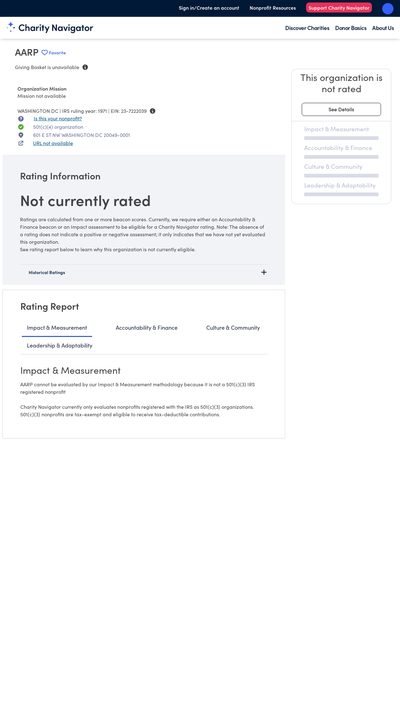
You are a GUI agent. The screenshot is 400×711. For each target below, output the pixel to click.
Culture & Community (233, 327)
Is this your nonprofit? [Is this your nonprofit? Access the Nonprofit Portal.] (58, 118)
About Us (383, 28)
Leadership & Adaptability (59, 345)
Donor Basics (350, 28)
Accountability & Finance (147, 327)
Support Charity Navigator (339, 7)
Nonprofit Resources (273, 7)
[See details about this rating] (341, 109)
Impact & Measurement (57, 327)
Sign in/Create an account (209, 7)
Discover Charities (307, 28)
